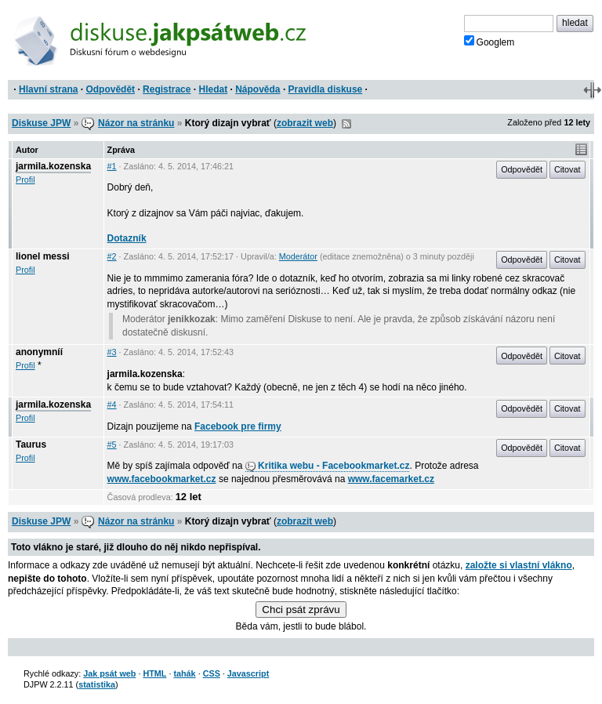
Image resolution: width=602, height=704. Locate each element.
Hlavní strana (48, 89)
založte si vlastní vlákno (519, 565)
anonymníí (39, 352)
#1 (112, 166)
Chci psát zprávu (300, 609)
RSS (346, 124)
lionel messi (43, 256)
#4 (112, 404)
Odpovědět (110, 89)
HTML (154, 673)
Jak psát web (109, 673)
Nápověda (257, 89)
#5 (112, 444)
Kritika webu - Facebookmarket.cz (327, 465)
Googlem (489, 41)
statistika (96, 684)
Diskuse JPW (41, 123)
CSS (211, 673)
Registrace (166, 89)
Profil (25, 179)
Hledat (212, 89)
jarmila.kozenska (53, 166)
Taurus (31, 444)
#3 (112, 352)
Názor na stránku (136, 123)
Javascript (248, 673)
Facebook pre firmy (237, 426)
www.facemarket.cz (391, 479)
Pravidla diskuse (325, 89)
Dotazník (127, 238)
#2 (112, 256)
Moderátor (298, 256)
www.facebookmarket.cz (161, 479)
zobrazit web (305, 123)
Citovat (567, 169)
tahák (184, 673)
